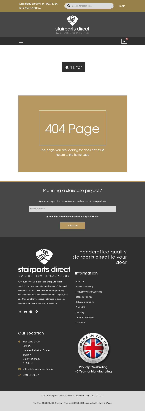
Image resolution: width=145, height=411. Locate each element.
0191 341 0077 (43, 3)
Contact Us (81, 307)
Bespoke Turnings (84, 297)
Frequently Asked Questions (89, 292)
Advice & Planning (84, 286)
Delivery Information (85, 302)
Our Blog (80, 312)
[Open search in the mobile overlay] (89, 5)
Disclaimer (80, 322)
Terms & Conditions (85, 317)
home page (81, 154)
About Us (80, 281)
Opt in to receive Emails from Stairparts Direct (74, 216)
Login (122, 6)
